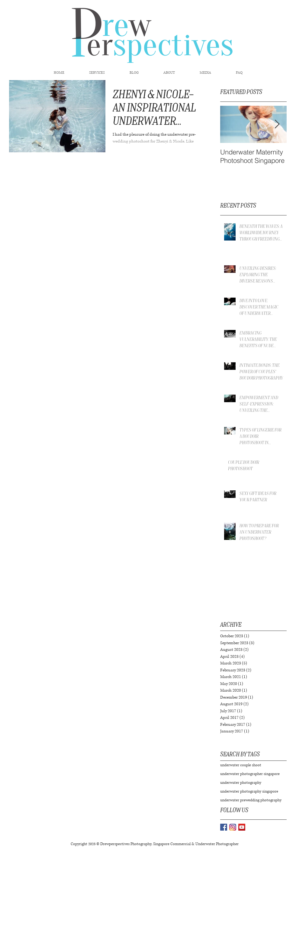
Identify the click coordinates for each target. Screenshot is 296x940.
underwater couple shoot (240, 765)
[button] (97, 72)
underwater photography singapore (249, 791)
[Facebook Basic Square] (223, 827)
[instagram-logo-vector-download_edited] (232, 827)
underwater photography (240, 782)
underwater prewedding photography (251, 800)
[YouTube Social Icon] (241, 827)
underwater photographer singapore (250, 774)
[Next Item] (277, 124)
